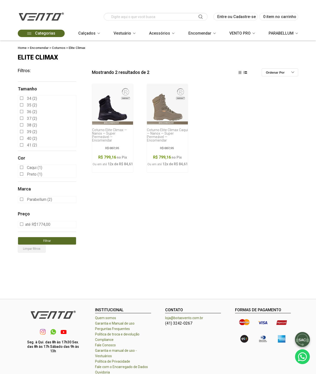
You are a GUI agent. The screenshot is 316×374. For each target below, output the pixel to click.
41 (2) (32, 145)
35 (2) (32, 105)
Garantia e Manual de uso (115, 323)
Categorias (41, 33)
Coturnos (58, 48)
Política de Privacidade (112, 361)
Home (22, 48)
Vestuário (122, 33)
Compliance (104, 340)
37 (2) (32, 118)
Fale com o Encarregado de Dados (121, 367)
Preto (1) (34, 174)
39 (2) (32, 131)
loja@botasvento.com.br (184, 318)
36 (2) (32, 111)
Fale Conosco (105, 345)
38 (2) (32, 125)
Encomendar (199, 33)
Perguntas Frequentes (112, 329)
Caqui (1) (34, 167)
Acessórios (159, 33)
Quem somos (105, 318)
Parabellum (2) (39, 200)
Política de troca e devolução (117, 334)
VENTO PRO (240, 33)
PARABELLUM (281, 33)
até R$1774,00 (37, 225)
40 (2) (32, 138)
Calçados (87, 33)
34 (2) (32, 98)
